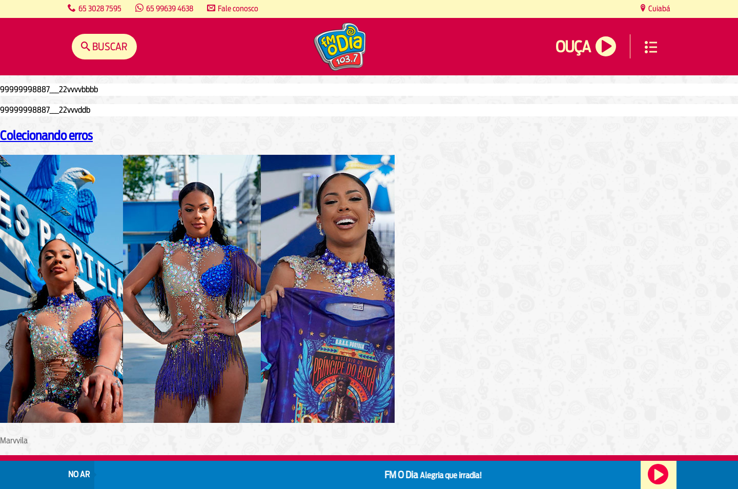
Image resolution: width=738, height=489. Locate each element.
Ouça (573, 47)
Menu (651, 47)
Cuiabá (658, 8)
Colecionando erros (46, 135)
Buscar (109, 46)
